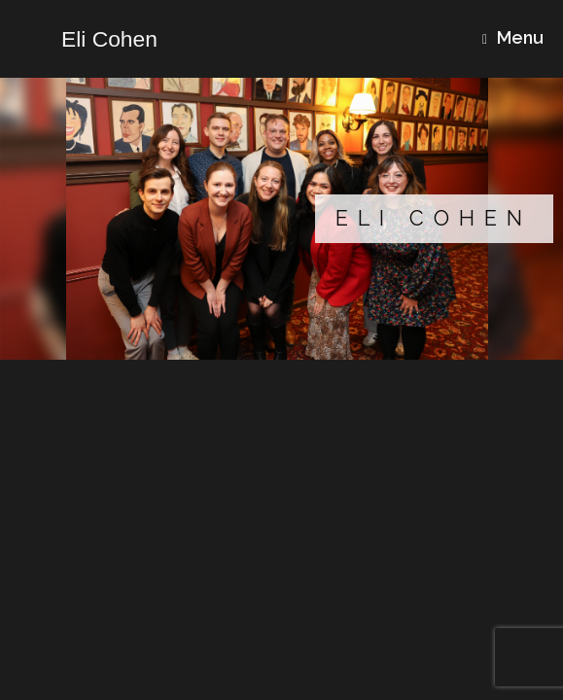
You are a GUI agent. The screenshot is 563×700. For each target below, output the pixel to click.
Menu (513, 38)
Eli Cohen (433, 218)
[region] (281, 219)
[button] (281, 219)
